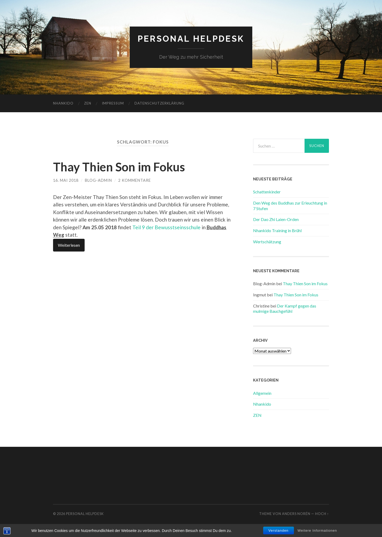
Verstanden (278, 532)
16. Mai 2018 (66, 180)
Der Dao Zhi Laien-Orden (276, 219)
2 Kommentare (134, 180)
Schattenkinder (267, 191)
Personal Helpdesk (191, 39)
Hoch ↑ (322, 514)
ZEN (87, 103)
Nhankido (63, 103)
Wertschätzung (267, 241)
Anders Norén (296, 514)
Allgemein (262, 393)
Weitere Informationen (317, 532)
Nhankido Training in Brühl (277, 230)
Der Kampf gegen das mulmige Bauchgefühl (284, 308)
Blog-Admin (98, 180)
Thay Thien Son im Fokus (119, 167)
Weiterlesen (69, 245)
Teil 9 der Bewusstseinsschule (166, 227)
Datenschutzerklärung (159, 103)
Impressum (113, 103)
